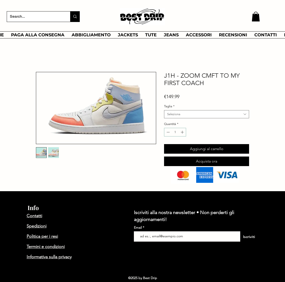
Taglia (169, 106)
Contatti (34, 215)
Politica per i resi (42, 236)
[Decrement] (168, 132)
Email (138, 227)
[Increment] (183, 132)
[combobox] (206, 114)
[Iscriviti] (249, 237)
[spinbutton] (175, 132)
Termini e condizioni (46, 246)
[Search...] (35, 16)
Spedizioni (36, 226)
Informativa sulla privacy (49, 257)
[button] (256, 17)
